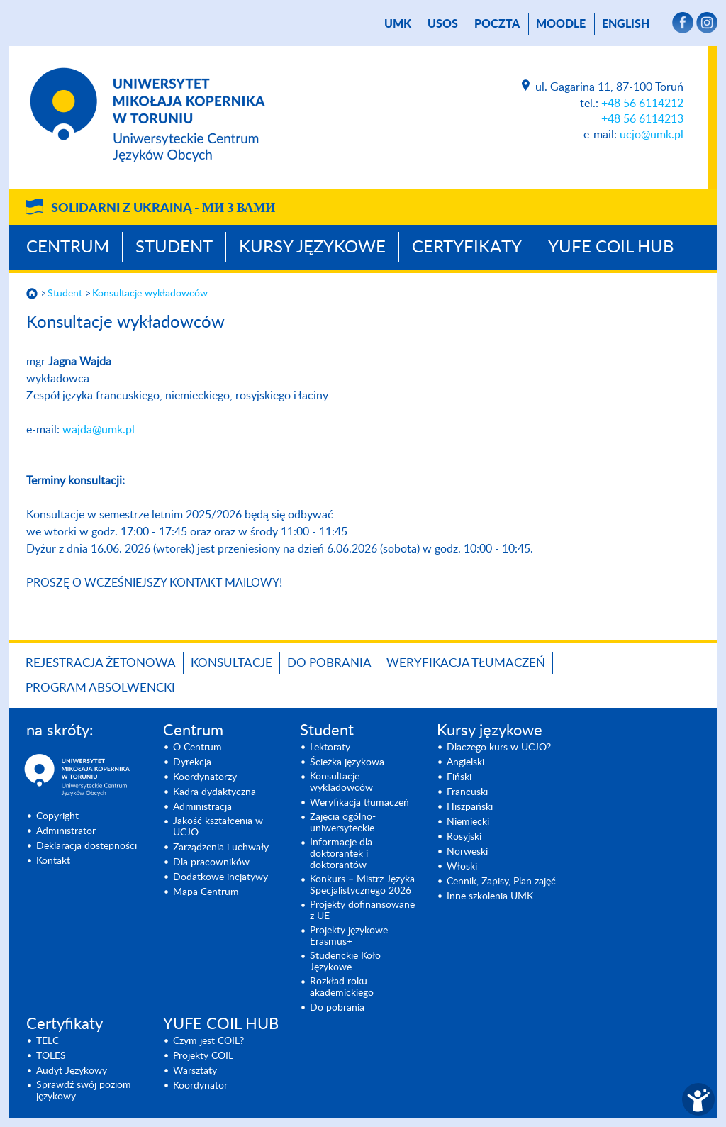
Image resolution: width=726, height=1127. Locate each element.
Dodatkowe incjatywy (220, 877)
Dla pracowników (211, 862)
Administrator (66, 831)
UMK (397, 24)
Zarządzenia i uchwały (221, 848)
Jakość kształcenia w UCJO (218, 827)
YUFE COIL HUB (611, 247)
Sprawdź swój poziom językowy (83, 1090)
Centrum (67, 247)
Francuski (467, 792)
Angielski (465, 762)
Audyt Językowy (71, 1071)
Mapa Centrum (206, 892)
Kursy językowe (312, 247)
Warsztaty (195, 1071)
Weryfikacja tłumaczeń (465, 663)
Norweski (467, 852)
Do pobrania (329, 663)
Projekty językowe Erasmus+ (349, 936)
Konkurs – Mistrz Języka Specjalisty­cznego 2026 (362, 885)
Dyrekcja (192, 762)
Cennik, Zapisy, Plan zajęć (501, 882)
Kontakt (53, 861)
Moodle (561, 24)
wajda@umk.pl (98, 429)
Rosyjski (464, 837)
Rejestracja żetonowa (101, 663)
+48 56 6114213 (642, 119)
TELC (47, 1041)
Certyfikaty (467, 247)
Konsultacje (231, 663)
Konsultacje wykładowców (150, 294)
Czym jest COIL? (208, 1041)
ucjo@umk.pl (651, 134)
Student (174, 247)
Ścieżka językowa (347, 762)
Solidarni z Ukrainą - (163, 208)
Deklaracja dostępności (86, 846)
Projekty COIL (203, 1056)
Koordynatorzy (205, 777)
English (625, 24)
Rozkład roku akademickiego (342, 987)
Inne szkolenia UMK (490, 896)
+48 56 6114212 (642, 103)
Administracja (202, 807)
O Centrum (197, 748)
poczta (497, 24)
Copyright (57, 816)
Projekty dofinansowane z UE (362, 910)
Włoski (462, 867)
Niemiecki (468, 822)
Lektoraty (330, 748)
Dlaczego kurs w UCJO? (499, 748)
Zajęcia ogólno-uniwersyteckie (343, 822)
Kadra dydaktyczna (214, 792)
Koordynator (200, 1086)
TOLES (51, 1056)
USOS (443, 24)
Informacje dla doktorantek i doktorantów (341, 854)
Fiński (459, 777)
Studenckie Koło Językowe (345, 961)
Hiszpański (470, 807)
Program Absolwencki (100, 688)
